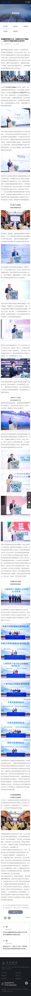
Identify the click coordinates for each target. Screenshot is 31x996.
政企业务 (18, 973)
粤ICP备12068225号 (6, 969)
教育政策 (26, 27)
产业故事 (5, 32)
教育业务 (4, 976)
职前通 (15, 989)
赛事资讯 (15, 32)
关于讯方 (4, 973)
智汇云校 (10, 989)
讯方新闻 (5, 27)
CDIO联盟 (25, 989)
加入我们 (4, 978)
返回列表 (27, 917)
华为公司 (19, 989)
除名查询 (18, 978)
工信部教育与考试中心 (7, 991)
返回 (15, 912)
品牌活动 (15, 27)
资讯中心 (18, 976)
